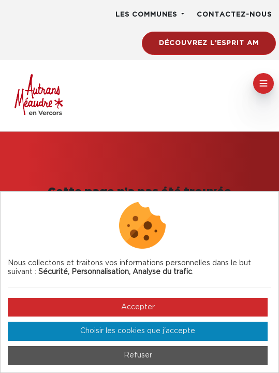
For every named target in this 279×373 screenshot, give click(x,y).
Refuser (138, 355)
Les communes (147, 14)
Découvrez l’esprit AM (209, 43)
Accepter (138, 307)
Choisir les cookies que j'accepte (137, 331)
